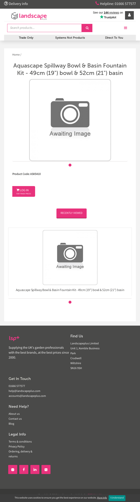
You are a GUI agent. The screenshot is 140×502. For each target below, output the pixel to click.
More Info (102, 498)
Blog (11, 424)
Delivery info (16, 3)
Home (16, 55)
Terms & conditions (20, 442)
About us (14, 414)
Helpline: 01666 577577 (115, 3)
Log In (23, 191)
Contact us (15, 419)
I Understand (117, 498)
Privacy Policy (16, 447)
